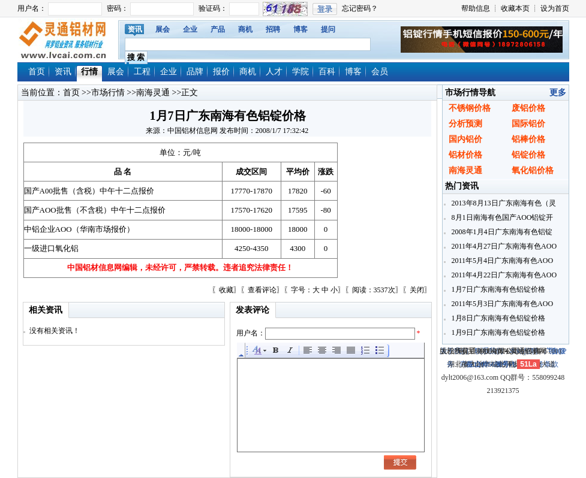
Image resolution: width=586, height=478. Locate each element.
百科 (326, 71)
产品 (218, 29)
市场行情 (108, 92)
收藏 (226, 290)
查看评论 (262, 290)
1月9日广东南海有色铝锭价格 (497, 332)
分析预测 (465, 123)
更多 (557, 92)
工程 (142, 71)
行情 (89, 71)
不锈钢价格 (470, 108)
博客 (300, 29)
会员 (379, 71)
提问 (328, 29)
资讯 (135, 29)
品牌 (195, 71)
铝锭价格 (528, 154)
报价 (221, 71)
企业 (190, 29)
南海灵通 (153, 92)
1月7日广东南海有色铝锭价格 (497, 289)
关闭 (417, 290)
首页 (36, 71)
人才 (274, 71)
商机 (245, 29)
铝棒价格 (528, 139)
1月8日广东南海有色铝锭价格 (497, 318)
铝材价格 (465, 154)
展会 (162, 29)
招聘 (273, 29)
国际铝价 (528, 123)
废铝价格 (528, 108)
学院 (300, 71)
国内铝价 (465, 139)
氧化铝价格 (533, 170)
